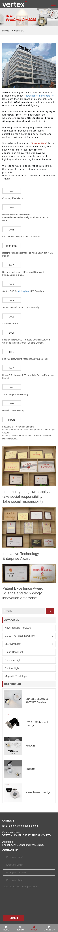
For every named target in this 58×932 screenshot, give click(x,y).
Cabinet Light (12, 668)
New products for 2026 (18, 627)
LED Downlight (13, 644)
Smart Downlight (14, 652)
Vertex (19, 30)
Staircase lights (13, 660)
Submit (14, 918)
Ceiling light (23, 291)
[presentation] (26, 904)
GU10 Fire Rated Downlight (20, 635)
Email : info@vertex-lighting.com (20, 825)
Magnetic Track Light (16, 676)
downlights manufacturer (40, 96)
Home (5, 30)
